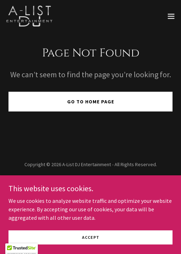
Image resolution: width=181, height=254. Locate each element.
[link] (30, 16)
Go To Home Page (90, 101)
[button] (171, 16)
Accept (90, 237)
